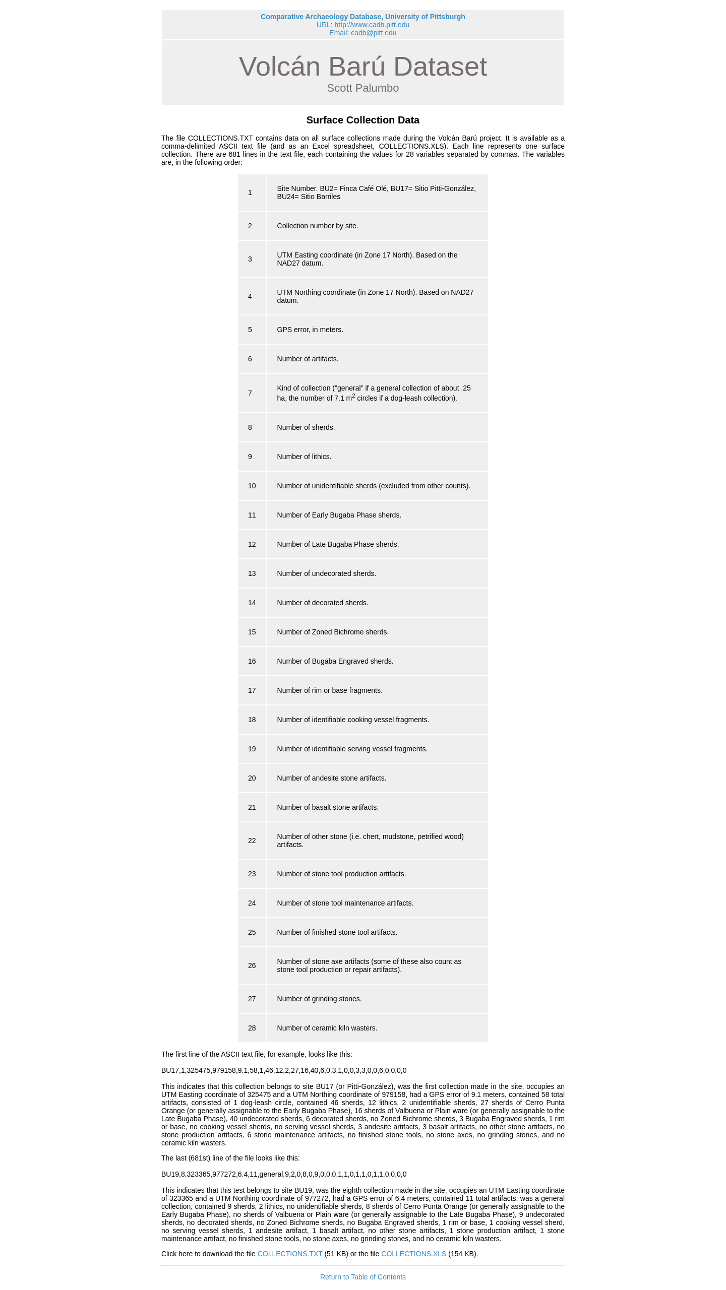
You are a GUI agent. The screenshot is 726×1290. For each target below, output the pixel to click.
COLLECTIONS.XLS (413, 1254)
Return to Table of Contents (363, 1277)
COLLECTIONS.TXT (290, 1254)
